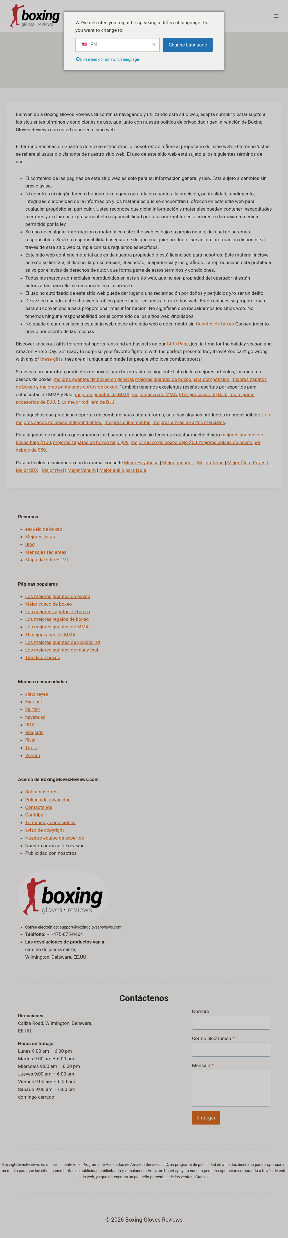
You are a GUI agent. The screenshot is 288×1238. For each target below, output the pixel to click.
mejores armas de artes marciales (188, 422)
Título (31, 747)
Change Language (188, 45)
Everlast (33, 701)
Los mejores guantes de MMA (57, 627)
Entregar (206, 1117)
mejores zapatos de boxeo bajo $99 (91, 442)
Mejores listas (40, 536)
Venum (32, 755)
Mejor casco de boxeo (48, 603)
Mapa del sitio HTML (47, 559)
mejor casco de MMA (154, 394)
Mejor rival (53, 470)
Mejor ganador (177, 462)
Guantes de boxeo (215, 323)
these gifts (51, 359)
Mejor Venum (82, 470)
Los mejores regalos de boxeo (57, 619)
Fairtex (32, 709)
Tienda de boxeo (42, 657)
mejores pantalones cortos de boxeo (78, 387)
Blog (30, 544)
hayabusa (35, 717)
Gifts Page (178, 344)
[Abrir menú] (276, 16)
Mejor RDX (27, 470)
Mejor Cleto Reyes (246, 462)
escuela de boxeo (43, 529)
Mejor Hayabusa (141, 462)
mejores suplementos (127, 422)
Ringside (34, 732)
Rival (30, 740)
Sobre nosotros (41, 792)
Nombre (200, 1011)
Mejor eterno (210, 462)
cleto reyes (36, 694)
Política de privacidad (48, 799)
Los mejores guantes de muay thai (61, 650)
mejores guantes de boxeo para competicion (182, 379)
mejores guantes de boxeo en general (93, 379)
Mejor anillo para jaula (122, 470)
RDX (29, 724)
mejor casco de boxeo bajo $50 (164, 442)
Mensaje (203, 1065)
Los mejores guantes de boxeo (57, 596)
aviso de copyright (44, 830)
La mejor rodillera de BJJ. (89, 402)
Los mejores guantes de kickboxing (62, 642)
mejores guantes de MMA (102, 394)
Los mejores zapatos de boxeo (57, 611)
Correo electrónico (213, 1038)
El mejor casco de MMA (50, 634)
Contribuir (35, 815)
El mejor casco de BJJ (202, 394)
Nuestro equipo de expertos (54, 837)
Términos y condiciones (50, 822)
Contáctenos (38, 807)
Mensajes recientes (46, 552)
